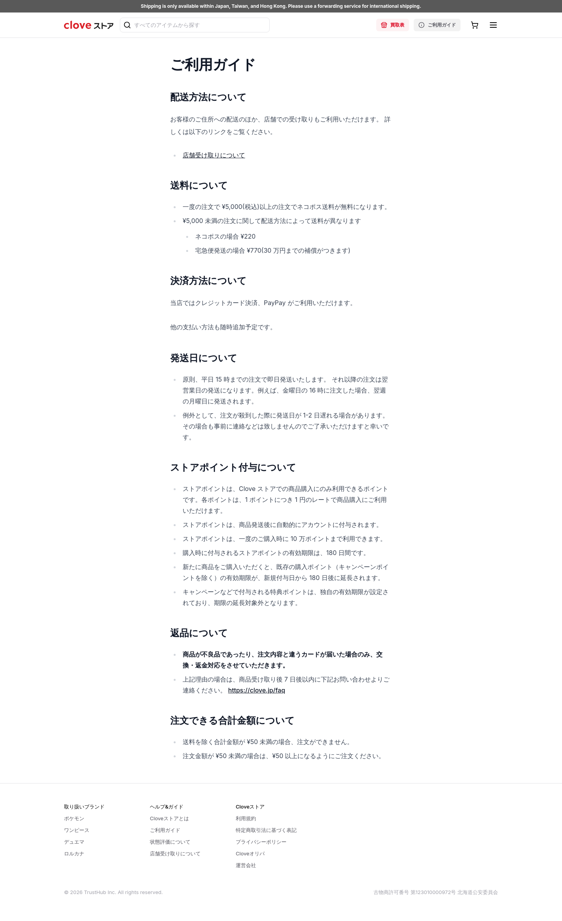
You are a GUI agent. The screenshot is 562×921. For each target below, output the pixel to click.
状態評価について (170, 842)
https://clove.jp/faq (256, 690)
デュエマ (74, 842)
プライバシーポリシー (261, 842)
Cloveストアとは (169, 818)
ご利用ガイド (437, 25)
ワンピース (76, 830)
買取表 (392, 25)
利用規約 (246, 818)
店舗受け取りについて (214, 155)
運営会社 (246, 865)
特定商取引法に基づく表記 (266, 830)
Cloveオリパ (250, 853)
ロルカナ (74, 853)
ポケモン (74, 818)
